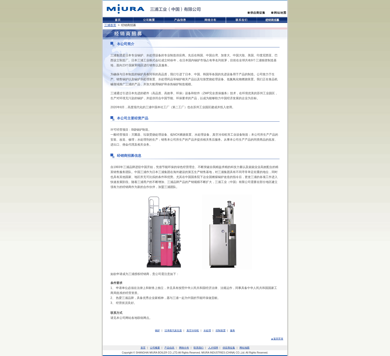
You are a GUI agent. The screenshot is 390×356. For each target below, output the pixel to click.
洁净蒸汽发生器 (173, 330)
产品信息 (169, 347)
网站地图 (244, 347)
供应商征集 (229, 347)
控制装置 (221, 330)
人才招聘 (213, 347)
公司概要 (155, 347)
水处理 (207, 330)
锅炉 (157, 330)
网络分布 (184, 347)
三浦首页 (110, 25)
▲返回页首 (277, 338)
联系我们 (198, 347)
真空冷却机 (193, 330)
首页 (143, 347)
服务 (232, 330)
